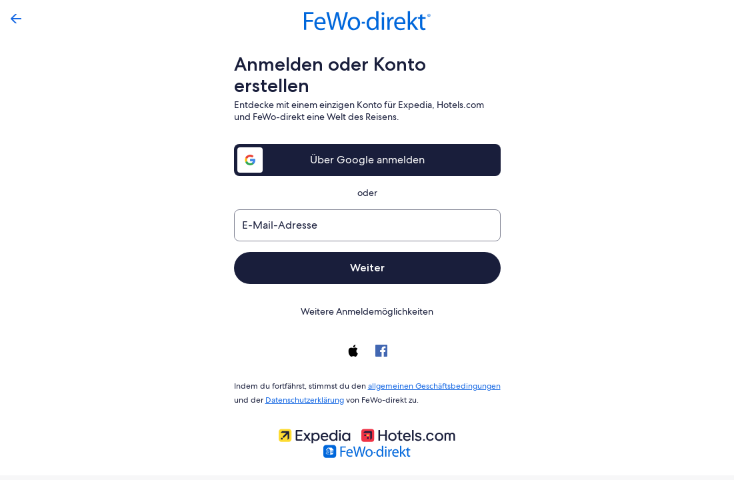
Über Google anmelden (367, 138)
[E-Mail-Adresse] (367, 204)
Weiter (366, 246)
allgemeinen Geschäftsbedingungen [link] (427, 363)
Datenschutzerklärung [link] (302, 376)
